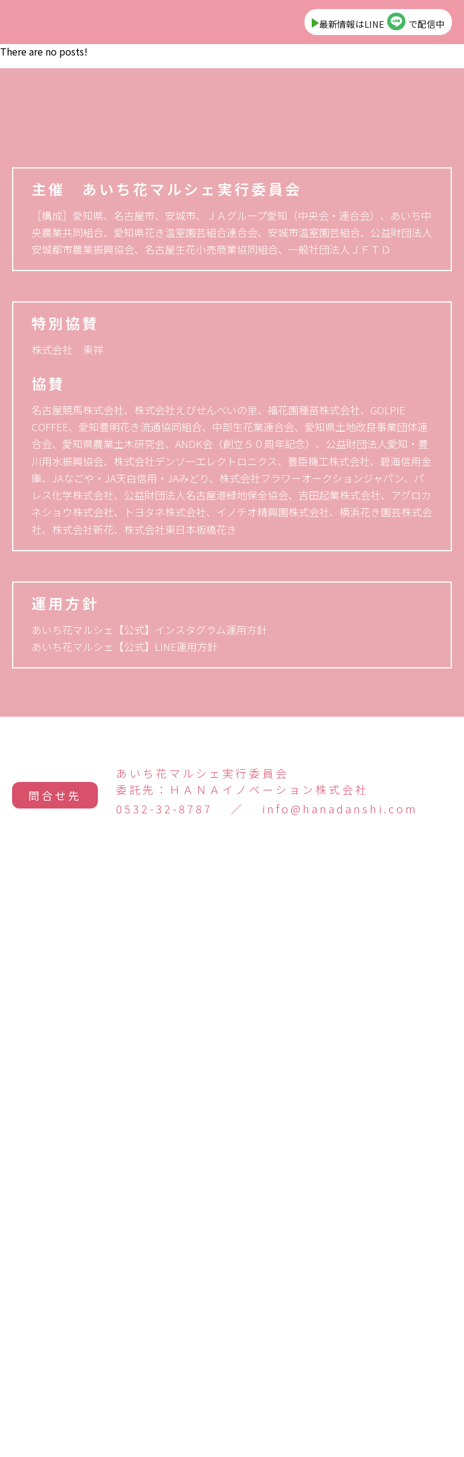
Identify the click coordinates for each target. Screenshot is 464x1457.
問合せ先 (55, 1370)
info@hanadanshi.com (340, 1388)
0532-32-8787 (164, 1388)
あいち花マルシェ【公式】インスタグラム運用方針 (149, 1208)
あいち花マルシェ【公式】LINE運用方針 (124, 1225)
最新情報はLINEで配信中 (367, 25)
